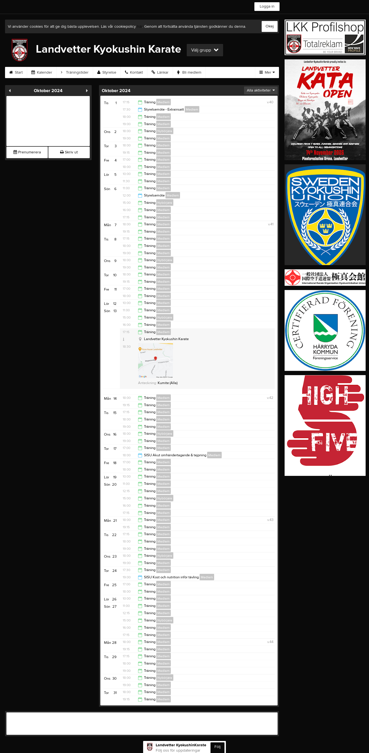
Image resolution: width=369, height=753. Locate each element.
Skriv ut (69, 152)
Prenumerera (27, 152)
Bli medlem (189, 72)
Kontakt (134, 72)
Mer (267, 72)
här (139, 26)
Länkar (160, 72)
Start (16, 72)
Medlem (163, 102)
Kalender (41, 72)
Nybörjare (164, 131)
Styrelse (106, 72)
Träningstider (75, 72)
